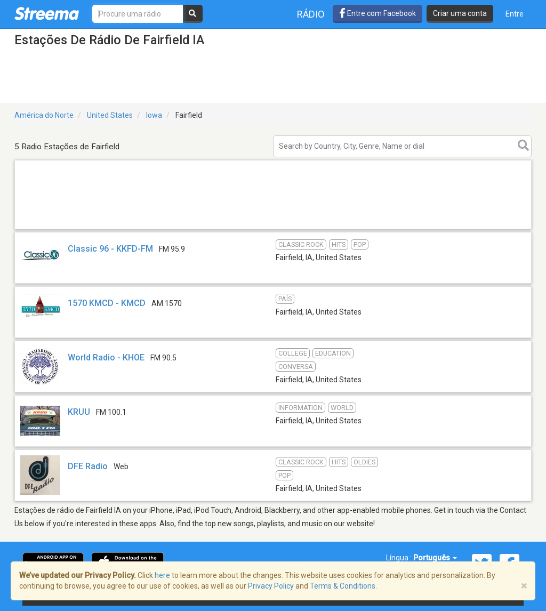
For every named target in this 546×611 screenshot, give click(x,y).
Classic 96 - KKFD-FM (110, 249)
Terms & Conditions (342, 586)
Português (435, 557)
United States (110, 115)
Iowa (154, 115)
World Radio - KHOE (106, 357)
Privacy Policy (271, 586)
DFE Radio (88, 466)
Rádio (311, 14)
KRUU (79, 412)
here (162, 575)
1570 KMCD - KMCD (107, 303)
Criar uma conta (460, 13)
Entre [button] (514, 14)
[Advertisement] (273, 228)
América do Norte (44, 115)
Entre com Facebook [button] (377, 13)
